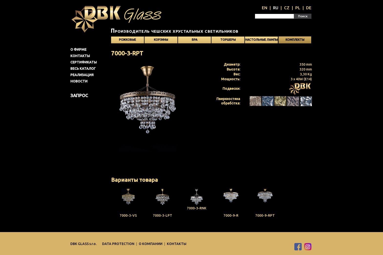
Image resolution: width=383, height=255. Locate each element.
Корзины (161, 39)
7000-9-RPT (265, 215)
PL (297, 7)
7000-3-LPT (162, 215)
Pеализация (82, 75)
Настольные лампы (261, 39)
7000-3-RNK (196, 208)
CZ (286, 7)
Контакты (80, 56)
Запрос (79, 95)
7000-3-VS (128, 215)
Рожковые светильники (127, 40)
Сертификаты (83, 62)
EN (264, 7)
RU (275, 7)
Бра (194, 39)
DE (308, 7)
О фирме (78, 49)
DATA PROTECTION (118, 244)
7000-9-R (230, 215)
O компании (151, 244)
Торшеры (228, 39)
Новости (78, 81)
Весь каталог (83, 69)
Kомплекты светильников (295, 40)
